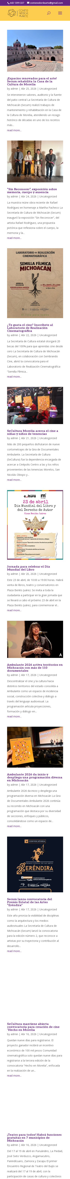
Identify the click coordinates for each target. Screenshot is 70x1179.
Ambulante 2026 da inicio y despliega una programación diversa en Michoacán (34, 777)
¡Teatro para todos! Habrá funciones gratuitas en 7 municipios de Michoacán (34, 1138)
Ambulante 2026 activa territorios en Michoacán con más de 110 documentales (35, 668)
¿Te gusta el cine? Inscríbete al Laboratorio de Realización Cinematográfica (30, 328)
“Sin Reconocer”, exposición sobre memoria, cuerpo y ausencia (32, 191)
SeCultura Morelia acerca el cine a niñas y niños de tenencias (32, 432)
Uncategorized (48, 88)
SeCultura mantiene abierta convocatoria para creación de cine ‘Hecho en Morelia (33, 1027)
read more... (14, 130)
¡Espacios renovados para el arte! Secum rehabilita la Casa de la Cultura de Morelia (32, 81)
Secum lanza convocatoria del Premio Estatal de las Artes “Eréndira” (29, 902)
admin (14, 88)
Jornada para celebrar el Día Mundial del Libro (28, 568)
